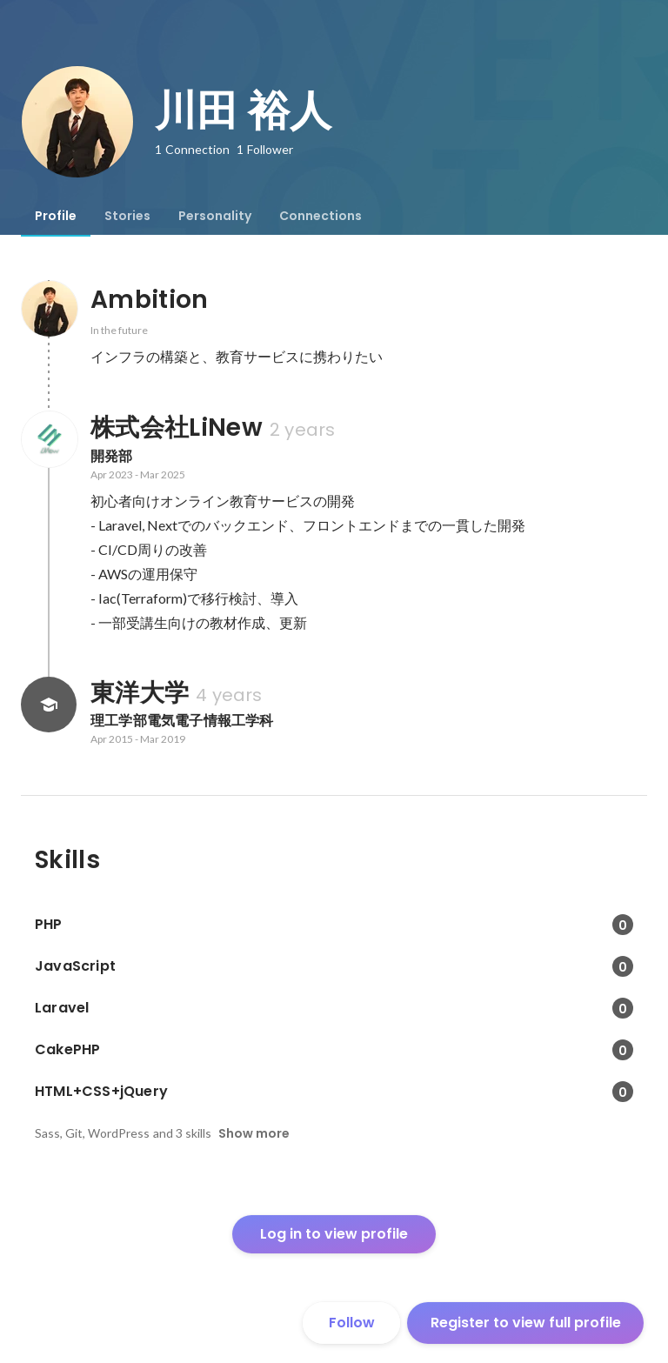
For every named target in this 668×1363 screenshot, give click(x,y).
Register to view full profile (526, 1323)
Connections (320, 215)
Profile (56, 215)
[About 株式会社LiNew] (49, 439)
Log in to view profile (334, 1234)
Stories (127, 215)
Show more (254, 1133)
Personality (214, 215)
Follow (352, 1323)
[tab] (55, 216)
